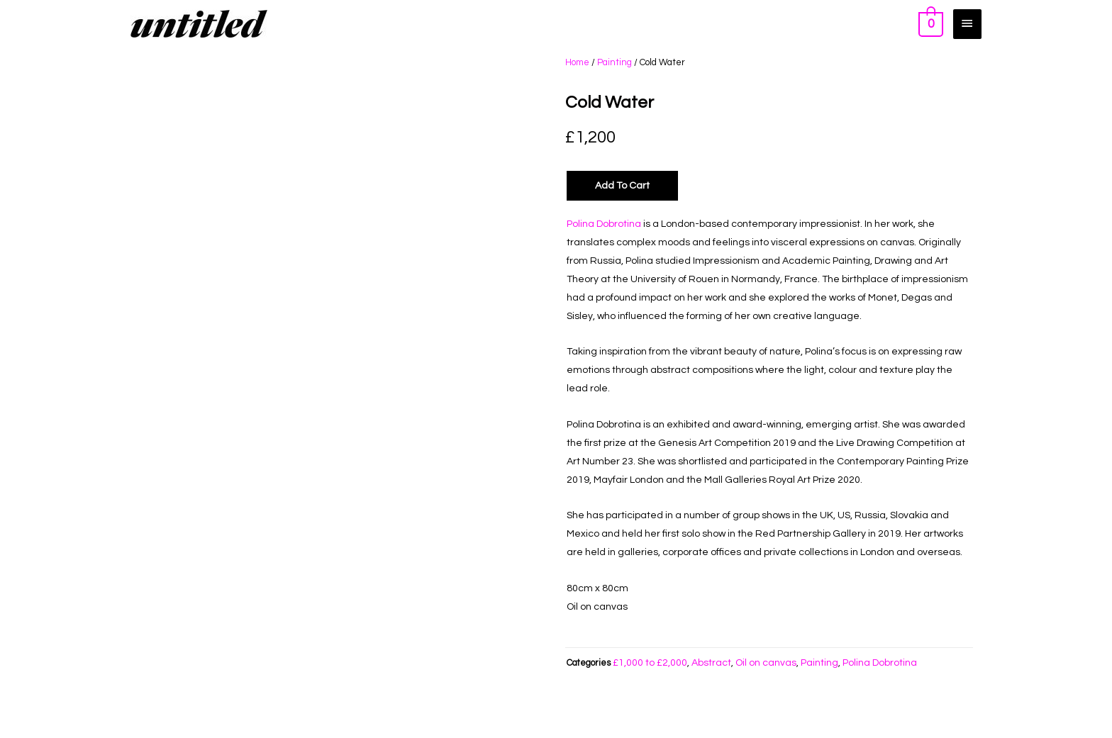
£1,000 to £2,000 (650, 663)
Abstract (711, 663)
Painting (614, 62)
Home (577, 62)
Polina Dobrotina (604, 224)
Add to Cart (622, 186)
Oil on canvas (765, 663)
